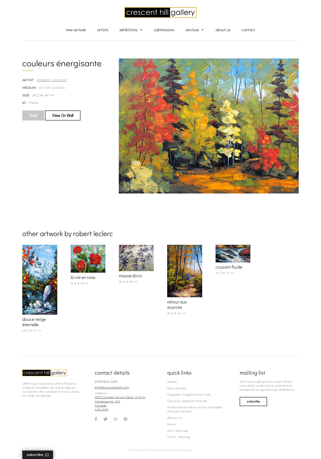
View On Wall (62, 115)
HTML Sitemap (179, 437)
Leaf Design (185, 450)
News (171, 424)
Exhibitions (131, 29)
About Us (223, 29)
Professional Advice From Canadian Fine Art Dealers (194, 409)
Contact (248, 29)
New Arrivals (76, 29)
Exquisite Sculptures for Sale (189, 395)
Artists (102, 29)
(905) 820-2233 (106, 382)
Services (194, 29)
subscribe (253, 401)
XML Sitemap (177, 431)
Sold (33, 115)
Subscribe (38, 455)
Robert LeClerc (52, 80)
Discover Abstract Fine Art (187, 401)
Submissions (164, 29)
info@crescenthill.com (112, 387)
